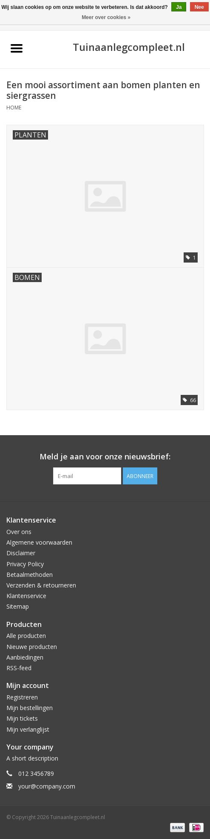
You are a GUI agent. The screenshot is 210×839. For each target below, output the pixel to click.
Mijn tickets (22, 718)
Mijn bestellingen (29, 708)
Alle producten (26, 636)
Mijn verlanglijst (27, 729)
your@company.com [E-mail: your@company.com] (46, 786)
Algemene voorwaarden (39, 542)
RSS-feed (18, 668)
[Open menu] (16, 47)
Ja (179, 7)
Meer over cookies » (106, 17)
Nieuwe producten (31, 647)
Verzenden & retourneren (41, 585)
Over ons (18, 532)
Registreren (22, 697)
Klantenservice (26, 596)
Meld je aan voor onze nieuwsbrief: (105, 456)
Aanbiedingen (24, 657)
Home (13, 107)
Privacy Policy (25, 564)
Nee (199, 7)
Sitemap (17, 606)
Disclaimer (20, 553)
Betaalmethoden (29, 575)
